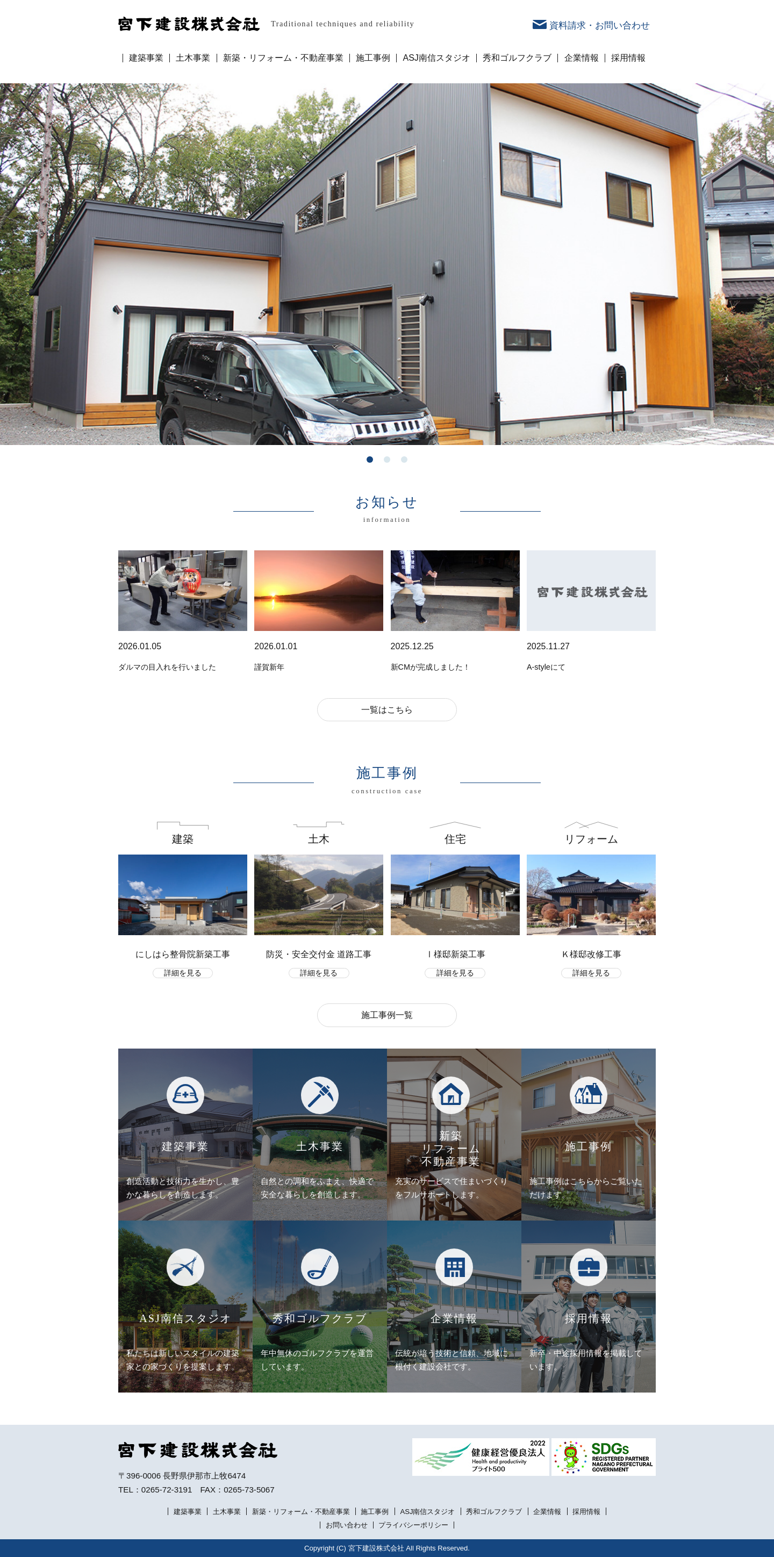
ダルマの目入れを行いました (167, 667)
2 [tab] (387, 459)
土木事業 (193, 58)
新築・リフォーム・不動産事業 (283, 58)
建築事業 (146, 58)
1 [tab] (370, 459)
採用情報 (628, 58)
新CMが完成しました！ (430, 667)
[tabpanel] (387, 264)
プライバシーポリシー (413, 1525)
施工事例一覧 (387, 1015)
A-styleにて (546, 667)
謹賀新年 (269, 667)
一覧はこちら (387, 709)
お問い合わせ (347, 1525)
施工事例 (373, 58)
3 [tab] (404, 459)
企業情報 (581, 58)
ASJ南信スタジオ (436, 58)
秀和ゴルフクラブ (517, 58)
